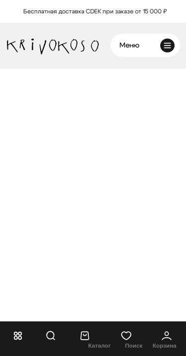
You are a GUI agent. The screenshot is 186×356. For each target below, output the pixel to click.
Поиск (133, 345)
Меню (129, 45)
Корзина (165, 345)
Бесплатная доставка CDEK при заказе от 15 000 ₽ (95, 11)
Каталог (99, 345)
